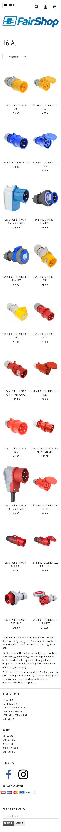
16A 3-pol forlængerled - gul (45, 107)
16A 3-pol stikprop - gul (16, 107)
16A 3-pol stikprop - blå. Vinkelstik (16, 221)
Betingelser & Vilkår (14, 707)
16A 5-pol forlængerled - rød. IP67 (45, 621)
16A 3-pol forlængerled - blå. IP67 (16, 278)
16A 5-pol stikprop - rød (16, 450)
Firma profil (9, 700)
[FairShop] (30, 21)
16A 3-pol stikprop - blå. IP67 (45, 221)
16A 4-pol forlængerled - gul (16, 335)
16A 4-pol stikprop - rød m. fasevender (16, 393)
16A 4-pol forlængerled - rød (45, 393)
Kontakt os (8, 718)
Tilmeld (8, 823)
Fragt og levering (12, 711)
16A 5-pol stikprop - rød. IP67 (16, 621)
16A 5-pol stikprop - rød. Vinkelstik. (16, 507)
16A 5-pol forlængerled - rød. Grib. (45, 564)
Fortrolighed (10, 703)
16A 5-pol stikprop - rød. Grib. (16, 564)
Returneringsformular (15, 715)
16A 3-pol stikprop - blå (16, 162)
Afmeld (20, 823)
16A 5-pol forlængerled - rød (45, 507)
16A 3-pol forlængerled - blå (45, 164)
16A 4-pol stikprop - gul (45, 278)
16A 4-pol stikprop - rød (45, 335)
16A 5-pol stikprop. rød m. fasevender (45, 450)
